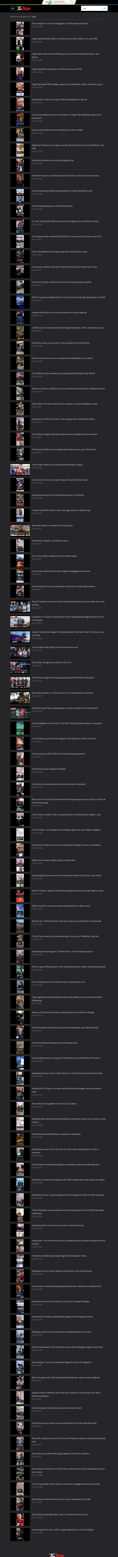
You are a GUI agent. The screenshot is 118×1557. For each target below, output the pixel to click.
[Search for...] (91, 8)
